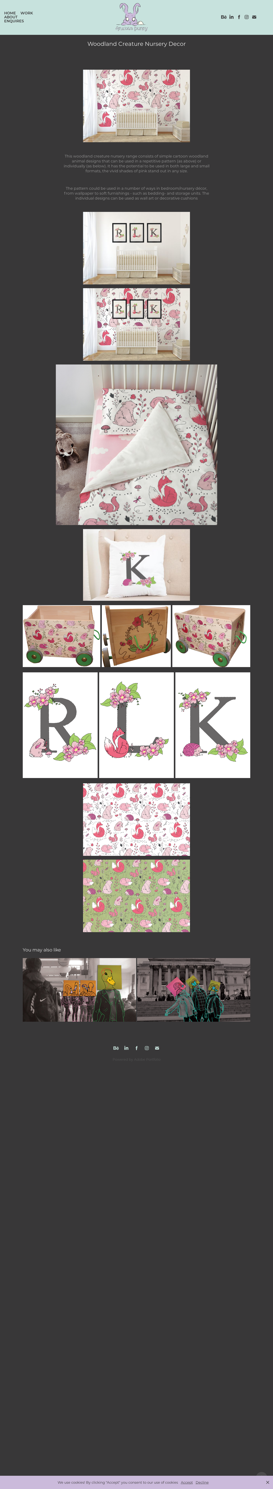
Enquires (14, 21)
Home (10, 13)
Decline (202, 1482)
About (10, 17)
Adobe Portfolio (147, 1059)
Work (26, 13)
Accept (187, 1482)
